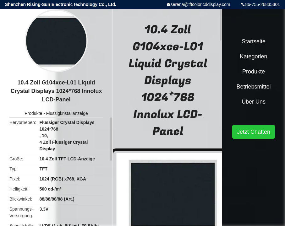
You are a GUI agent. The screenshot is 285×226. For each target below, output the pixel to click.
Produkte (33, 113)
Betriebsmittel (253, 86)
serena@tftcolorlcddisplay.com (200, 4)
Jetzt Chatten (253, 132)
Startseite (254, 41)
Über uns (254, 102)
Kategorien (253, 56)
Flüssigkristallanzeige (67, 113)
